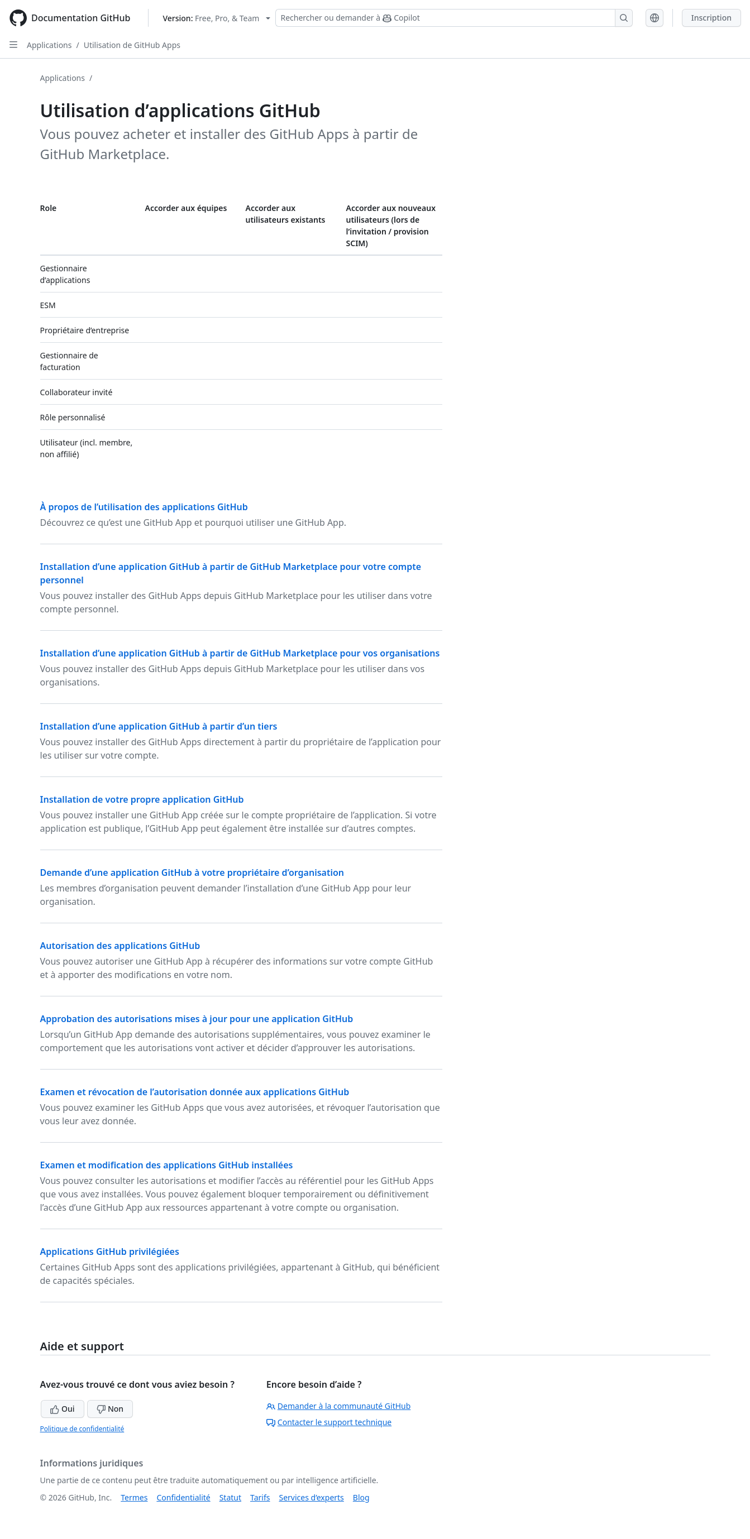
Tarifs (260, 1497)
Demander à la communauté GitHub (338, 1406)
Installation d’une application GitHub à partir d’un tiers (159, 726)
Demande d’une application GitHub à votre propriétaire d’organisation (192, 872)
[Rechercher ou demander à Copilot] (454, 18)
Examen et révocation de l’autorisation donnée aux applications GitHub (195, 1092)
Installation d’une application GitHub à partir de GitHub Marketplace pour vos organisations (240, 653)
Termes (134, 1497)
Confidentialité (183, 1497)
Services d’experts (311, 1497)
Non (110, 1408)
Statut (230, 1497)
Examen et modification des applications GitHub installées (166, 1165)
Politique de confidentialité (82, 1428)
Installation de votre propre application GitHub (142, 799)
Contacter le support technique (328, 1422)
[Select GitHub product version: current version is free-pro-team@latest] (216, 18)
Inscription (711, 17)
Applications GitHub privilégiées (109, 1251)
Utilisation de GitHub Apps (132, 45)
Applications (49, 45)
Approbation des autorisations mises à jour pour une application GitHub (196, 1019)
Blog (361, 1497)
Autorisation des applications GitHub (120, 945)
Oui (62, 1408)
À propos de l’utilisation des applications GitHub (144, 507)
